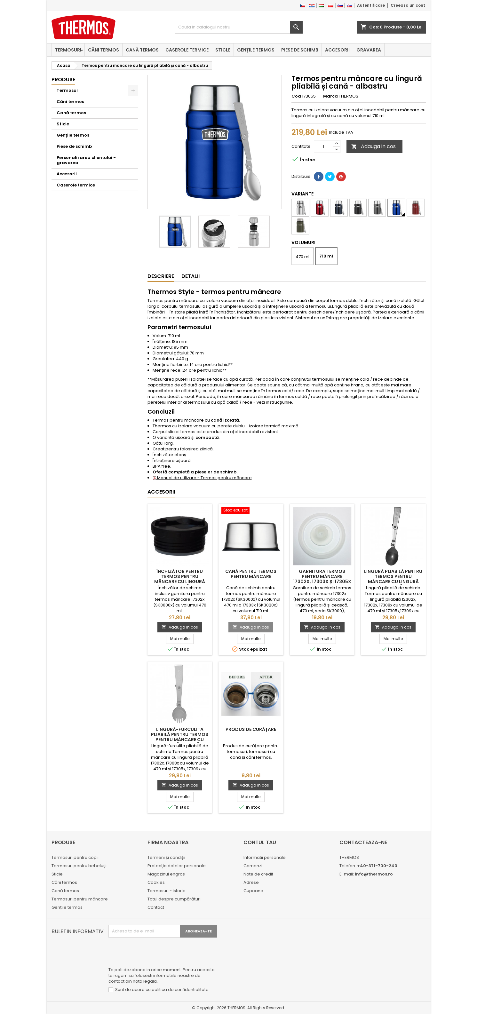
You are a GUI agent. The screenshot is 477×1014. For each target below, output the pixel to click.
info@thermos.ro (374, 874)
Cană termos (142, 50)
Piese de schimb (299, 50)
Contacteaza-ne (363, 842)
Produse (63, 79)
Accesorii (337, 50)
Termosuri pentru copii (75, 857)
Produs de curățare (251, 729)
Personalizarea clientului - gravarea (86, 160)
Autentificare (371, 5)
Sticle (222, 50)
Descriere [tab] (160, 276)
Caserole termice (187, 50)
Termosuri (68, 50)
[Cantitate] (323, 146)
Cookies (156, 882)
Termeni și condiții (166, 857)
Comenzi (252, 866)
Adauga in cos (373, 146)
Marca (330, 96)
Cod (296, 96)
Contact (155, 907)
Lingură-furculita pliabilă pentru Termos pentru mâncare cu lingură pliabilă (179, 737)
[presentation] (157, 953)
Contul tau (259, 842)
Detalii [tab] (190, 276)
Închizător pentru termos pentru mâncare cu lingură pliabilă (179, 579)
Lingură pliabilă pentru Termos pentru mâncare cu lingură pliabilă (393, 579)
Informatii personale (264, 857)
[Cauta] (239, 27)
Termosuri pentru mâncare (80, 899)
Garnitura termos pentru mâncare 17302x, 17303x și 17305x (322, 576)
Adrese (251, 882)
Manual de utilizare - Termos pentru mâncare (202, 478)
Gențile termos (255, 50)
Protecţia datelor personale (176, 866)
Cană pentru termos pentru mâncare (250, 574)
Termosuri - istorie (166, 891)
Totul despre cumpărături (174, 899)
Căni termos (103, 50)
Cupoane (253, 891)
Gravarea (368, 50)
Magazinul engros (166, 874)
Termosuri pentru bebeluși (79, 866)
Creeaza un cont (408, 5)
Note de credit (258, 874)
